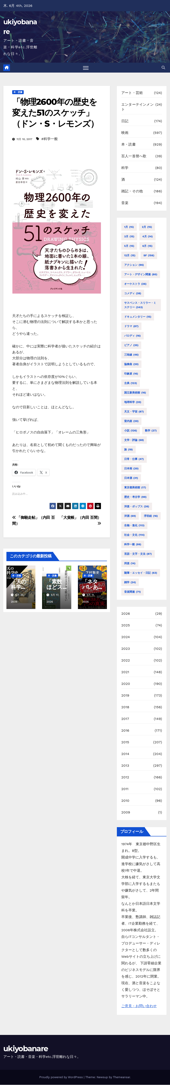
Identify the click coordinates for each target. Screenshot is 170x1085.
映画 (124, 133)
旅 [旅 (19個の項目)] (128, 449)
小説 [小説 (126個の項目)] (130, 430)
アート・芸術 (132, 93)
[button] (163, 68)
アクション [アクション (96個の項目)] (134, 265)
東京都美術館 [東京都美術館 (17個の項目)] (135, 487)
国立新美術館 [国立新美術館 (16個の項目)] (135, 392)
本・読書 (18, 92)
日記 (124, 121)
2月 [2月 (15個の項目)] (147, 227)
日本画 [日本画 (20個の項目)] (131, 468)
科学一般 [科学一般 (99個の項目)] (132, 544)
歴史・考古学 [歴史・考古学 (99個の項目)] (135, 497)
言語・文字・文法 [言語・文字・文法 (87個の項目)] (138, 554)
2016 (125, 730)
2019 (125, 695)
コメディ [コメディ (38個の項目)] (132, 293)
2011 (125, 789)
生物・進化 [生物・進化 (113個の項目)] (134, 525)
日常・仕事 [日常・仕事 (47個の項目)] (134, 459)
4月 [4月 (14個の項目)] (147, 236)
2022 (125, 660)
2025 (125, 625)
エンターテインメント (137, 107)
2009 (125, 812)
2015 (125, 742)
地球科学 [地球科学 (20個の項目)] (132, 402)
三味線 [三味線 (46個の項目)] (131, 354)
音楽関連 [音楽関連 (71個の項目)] (132, 592)
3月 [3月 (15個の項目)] (129, 236)
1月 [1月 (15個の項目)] (129, 227)
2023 (125, 649)
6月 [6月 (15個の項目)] (147, 246)
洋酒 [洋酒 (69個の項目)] (130, 516)
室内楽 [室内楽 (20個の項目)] (131, 421)
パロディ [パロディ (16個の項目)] (132, 336)
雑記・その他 (132, 191)
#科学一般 (49, 139)
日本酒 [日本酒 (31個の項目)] (131, 478)
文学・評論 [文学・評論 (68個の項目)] (134, 440)
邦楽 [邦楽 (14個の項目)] (129, 563)
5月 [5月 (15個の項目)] (129, 246)
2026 (125, 613)
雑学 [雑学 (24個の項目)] (130, 582)
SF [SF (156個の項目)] (148, 255)
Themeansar (121, 1077)
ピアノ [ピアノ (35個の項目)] (131, 345)
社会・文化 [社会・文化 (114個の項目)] (134, 535)
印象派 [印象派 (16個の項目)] (131, 373)
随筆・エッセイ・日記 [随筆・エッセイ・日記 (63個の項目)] (140, 573)
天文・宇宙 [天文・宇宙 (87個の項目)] (134, 411)
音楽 (124, 203)
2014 (125, 754)
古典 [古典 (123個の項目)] (130, 383)
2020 (125, 684)
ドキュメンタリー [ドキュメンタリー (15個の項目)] (137, 317)
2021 (125, 672)
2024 (125, 637)
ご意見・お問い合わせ (139, 1006)
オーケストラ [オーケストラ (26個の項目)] (135, 284)
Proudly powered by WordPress (61, 1077)
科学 (124, 168)
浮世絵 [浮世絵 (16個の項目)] (151, 516)
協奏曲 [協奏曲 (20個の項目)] (131, 364)
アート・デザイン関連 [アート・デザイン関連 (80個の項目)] (140, 274)
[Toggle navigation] (85, 67)
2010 (125, 800)
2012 (125, 777)
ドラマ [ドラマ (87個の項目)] (131, 326)
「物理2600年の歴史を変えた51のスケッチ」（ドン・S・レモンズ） (55, 113)
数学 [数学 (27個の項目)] (151, 430)
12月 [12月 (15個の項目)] (129, 255)
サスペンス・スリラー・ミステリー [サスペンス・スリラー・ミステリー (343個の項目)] (140, 305)
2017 (125, 719)
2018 (125, 707)
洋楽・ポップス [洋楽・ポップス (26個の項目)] (136, 506)
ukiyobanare (25, 1048)
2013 (125, 765)
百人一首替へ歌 (133, 156)
